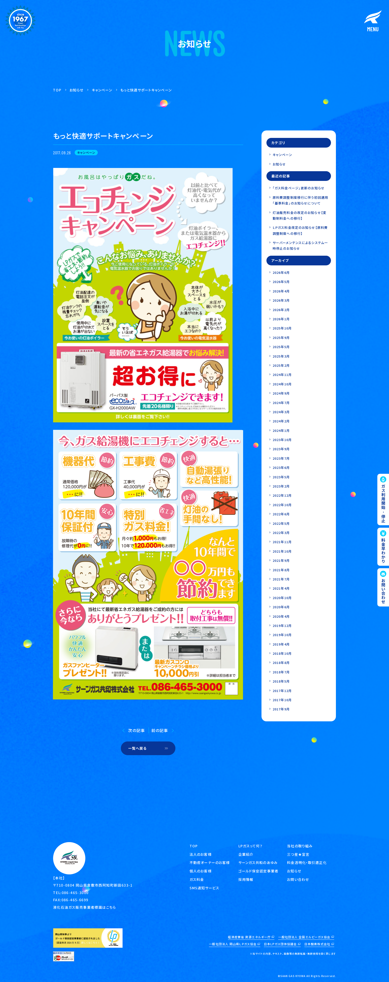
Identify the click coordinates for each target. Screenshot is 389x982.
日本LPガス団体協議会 (280, 944)
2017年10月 (282, 699)
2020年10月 (282, 597)
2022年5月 (281, 523)
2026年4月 (281, 291)
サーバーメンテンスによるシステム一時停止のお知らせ (300, 245)
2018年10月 (282, 653)
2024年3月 (281, 411)
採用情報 (245, 879)
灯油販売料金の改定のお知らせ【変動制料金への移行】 (299, 215)
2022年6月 (281, 514)
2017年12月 (282, 690)
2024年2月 (281, 421)
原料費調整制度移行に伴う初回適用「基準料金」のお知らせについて (300, 200)
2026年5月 (281, 281)
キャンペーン (282, 154)
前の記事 (159, 730)
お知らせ (279, 164)
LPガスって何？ (250, 845)
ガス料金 (197, 879)
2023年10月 (282, 439)
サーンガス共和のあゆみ (258, 862)
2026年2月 (281, 309)
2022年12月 (282, 495)
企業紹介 (245, 854)
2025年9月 (281, 337)
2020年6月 (281, 607)
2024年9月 (281, 393)
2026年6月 (281, 272)
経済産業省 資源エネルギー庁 (249, 937)
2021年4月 (281, 588)
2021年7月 (281, 579)
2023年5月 (281, 477)
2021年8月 (281, 570)
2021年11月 (282, 541)
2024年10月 (282, 384)
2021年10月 (282, 551)
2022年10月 (282, 504)
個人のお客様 (201, 870)
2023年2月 (281, 486)
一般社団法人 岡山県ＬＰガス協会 (233, 944)
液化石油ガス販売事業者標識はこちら (84, 906)
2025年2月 (281, 365)
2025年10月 (282, 328)
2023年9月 (281, 449)
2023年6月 (281, 467)
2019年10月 (282, 634)
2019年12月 (282, 625)
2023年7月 (281, 458)
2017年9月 (281, 709)
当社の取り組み (300, 845)
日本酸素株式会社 (317, 944)
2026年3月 (281, 300)
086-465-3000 (75, 892)
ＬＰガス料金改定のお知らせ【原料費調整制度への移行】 (300, 230)
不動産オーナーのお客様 (210, 862)
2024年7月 (281, 402)
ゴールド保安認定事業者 (258, 870)
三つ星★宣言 (298, 854)
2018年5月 (281, 681)
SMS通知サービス (204, 887)
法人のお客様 (201, 854)
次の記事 (136, 730)
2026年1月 (281, 319)
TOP (194, 845)
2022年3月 (281, 532)
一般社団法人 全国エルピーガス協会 (304, 937)
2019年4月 (281, 644)
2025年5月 (281, 346)
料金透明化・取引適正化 (306, 862)
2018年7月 (281, 672)
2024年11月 (282, 374)
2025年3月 (281, 356)
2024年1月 (281, 430)
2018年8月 (281, 662)
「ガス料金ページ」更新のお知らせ (298, 188)
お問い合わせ (298, 879)
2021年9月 (281, 560)
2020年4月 (281, 616)
